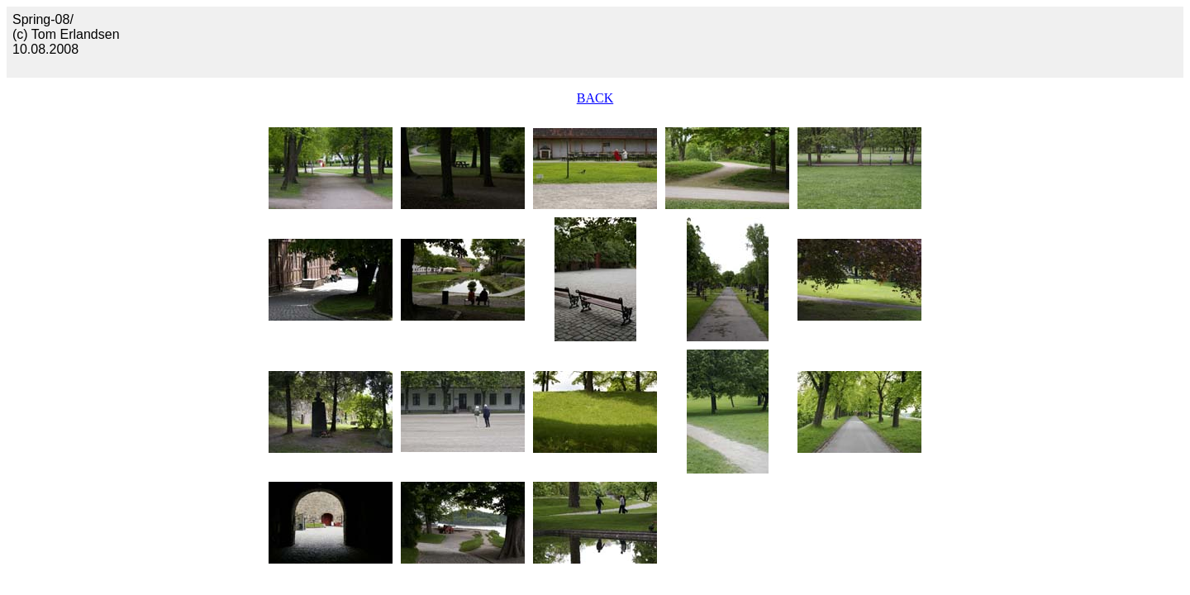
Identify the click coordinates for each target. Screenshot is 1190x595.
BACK (595, 98)
